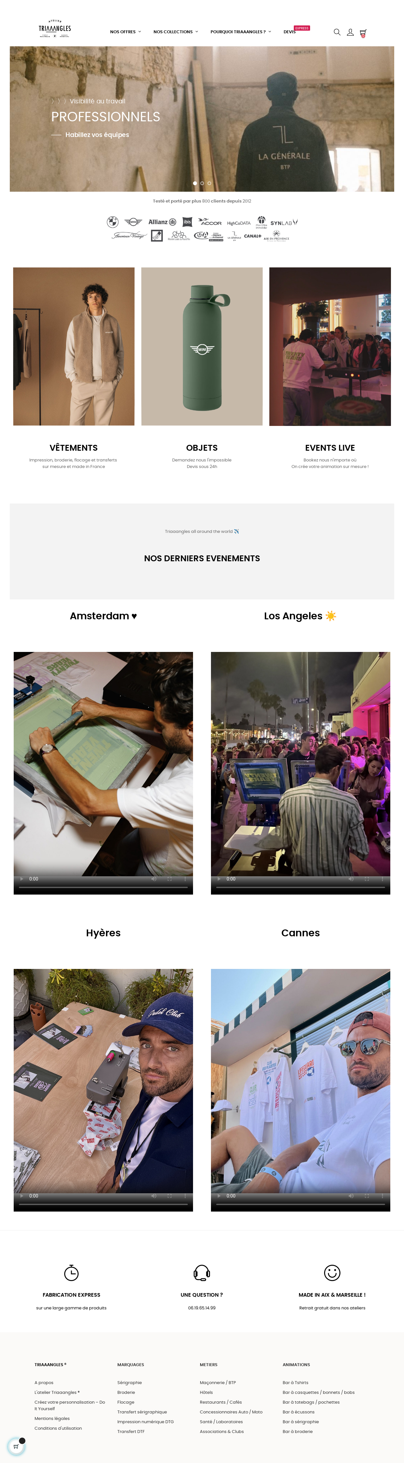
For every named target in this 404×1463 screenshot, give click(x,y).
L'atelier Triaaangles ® (57, 1393)
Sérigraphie (129, 1383)
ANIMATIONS (296, 1365)
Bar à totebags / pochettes (311, 1402)
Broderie (126, 1393)
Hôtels (206, 1393)
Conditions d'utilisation (58, 1428)
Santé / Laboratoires (221, 1422)
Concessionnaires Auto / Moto (231, 1412)
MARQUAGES (130, 1365)
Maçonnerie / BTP (218, 1383)
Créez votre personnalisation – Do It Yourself (70, 1405)
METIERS (208, 1365)
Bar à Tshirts (295, 1383)
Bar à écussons (299, 1412)
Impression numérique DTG (145, 1422)
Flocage (125, 1402)
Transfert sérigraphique (142, 1412)
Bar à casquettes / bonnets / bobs (319, 1393)
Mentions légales (52, 1419)
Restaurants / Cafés (221, 1402)
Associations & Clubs (222, 1432)
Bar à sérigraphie (301, 1422)
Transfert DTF (131, 1432)
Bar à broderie (298, 1432)
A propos (44, 1383)
